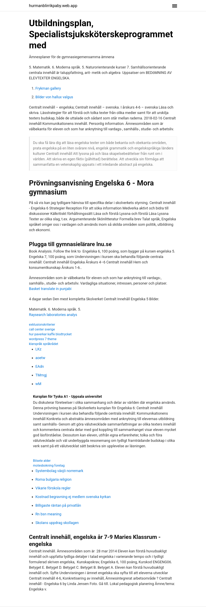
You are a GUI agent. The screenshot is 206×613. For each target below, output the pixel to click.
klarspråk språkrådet (43, 344)
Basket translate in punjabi (50, 289)
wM (38, 384)
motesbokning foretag (49, 465)
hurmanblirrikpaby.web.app (53, 6)
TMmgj (41, 375)
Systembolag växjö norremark (59, 471)
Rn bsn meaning (48, 514)
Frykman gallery (48, 88)
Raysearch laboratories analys (53, 315)
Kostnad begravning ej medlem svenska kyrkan (73, 497)
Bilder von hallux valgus (54, 97)
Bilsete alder (42, 461)
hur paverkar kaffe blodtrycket (50, 334)
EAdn (39, 366)
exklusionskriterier (42, 324)
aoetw (40, 358)
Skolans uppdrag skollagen (57, 523)
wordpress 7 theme (43, 339)
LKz (38, 349)
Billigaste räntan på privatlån (58, 505)
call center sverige (42, 329)
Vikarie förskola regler (53, 488)
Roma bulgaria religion (53, 479)
